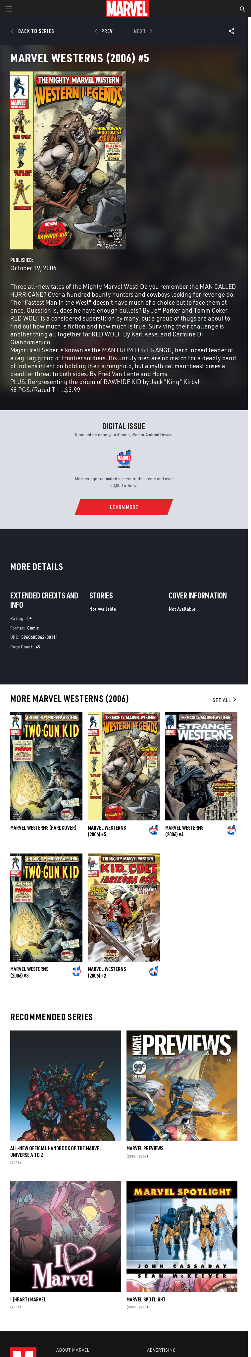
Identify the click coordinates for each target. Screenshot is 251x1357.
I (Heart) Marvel (28, 1299)
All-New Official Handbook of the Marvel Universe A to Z (56, 1151)
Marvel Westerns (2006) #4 (184, 831)
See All (225, 700)
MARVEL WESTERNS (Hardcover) (43, 827)
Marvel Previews (144, 1148)
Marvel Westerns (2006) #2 (107, 972)
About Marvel (72, 1350)
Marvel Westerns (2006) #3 (29, 972)
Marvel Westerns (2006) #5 (107, 831)
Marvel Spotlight (146, 1299)
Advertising (161, 1350)
